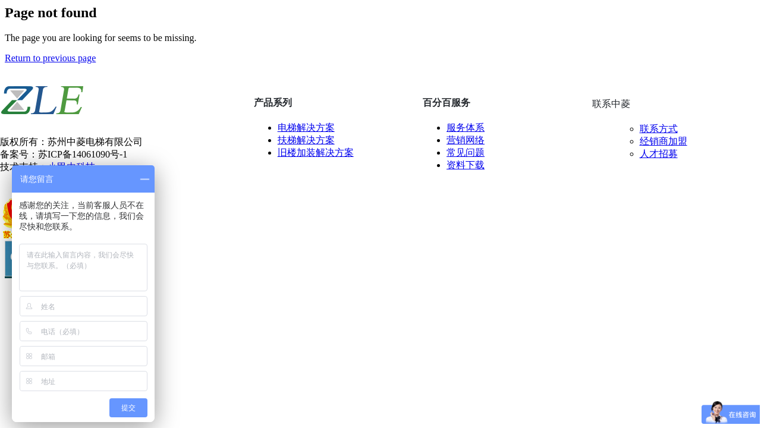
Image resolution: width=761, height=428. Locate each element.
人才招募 (659, 154)
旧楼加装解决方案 (316, 152)
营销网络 (465, 140)
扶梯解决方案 (306, 140)
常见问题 (465, 152)
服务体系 (465, 127)
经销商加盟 (663, 141)
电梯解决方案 (306, 127)
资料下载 (465, 165)
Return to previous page (50, 58)
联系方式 (659, 129)
